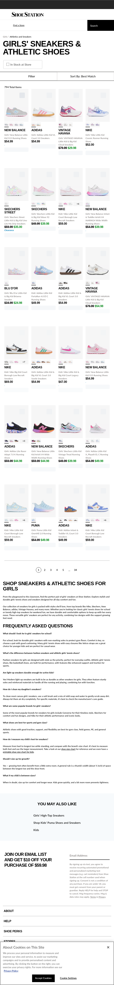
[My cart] (109, 14)
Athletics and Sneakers (20, 36)
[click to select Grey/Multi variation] (43, 203)
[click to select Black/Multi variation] (6, 441)
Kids (36, 830)
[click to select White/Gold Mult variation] (65, 124)
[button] (13, 25)
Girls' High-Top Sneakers (48, 815)
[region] (57, 963)
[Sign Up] (105, 855)
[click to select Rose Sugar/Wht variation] (11, 124)
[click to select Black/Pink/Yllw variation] (16, 441)
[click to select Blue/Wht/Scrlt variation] (97, 441)
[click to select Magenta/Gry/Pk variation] (11, 441)
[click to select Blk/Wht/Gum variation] (65, 282)
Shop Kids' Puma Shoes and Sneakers (56, 822)
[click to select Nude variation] (70, 124)
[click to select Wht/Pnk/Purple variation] (61, 124)
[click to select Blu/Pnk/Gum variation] (38, 362)
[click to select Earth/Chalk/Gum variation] (43, 362)
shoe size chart (68, 749)
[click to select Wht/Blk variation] (65, 362)
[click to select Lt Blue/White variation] (38, 203)
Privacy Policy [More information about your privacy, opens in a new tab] (11, 970)
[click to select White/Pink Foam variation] (61, 203)
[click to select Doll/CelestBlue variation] (97, 124)
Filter (28, 76)
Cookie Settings (68, 978)
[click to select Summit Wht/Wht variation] (70, 203)
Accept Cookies (43, 978)
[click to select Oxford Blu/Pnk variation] (21, 124)
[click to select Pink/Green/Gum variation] (33, 362)
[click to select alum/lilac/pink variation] (38, 441)
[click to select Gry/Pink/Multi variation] (6, 124)
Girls (5, 36)
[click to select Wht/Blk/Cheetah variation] (6, 362)
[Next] (108, 569)
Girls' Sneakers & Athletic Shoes (42, 48)
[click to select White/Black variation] (61, 282)
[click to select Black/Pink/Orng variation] (33, 441)
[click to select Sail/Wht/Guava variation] (70, 362)
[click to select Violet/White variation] (92, 124)
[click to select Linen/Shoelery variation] (48, 362)
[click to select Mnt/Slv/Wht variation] (92, 441)
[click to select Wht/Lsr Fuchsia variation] (65, 203)
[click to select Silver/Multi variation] (61, 441)
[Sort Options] (85, 76)
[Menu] (5, 14)
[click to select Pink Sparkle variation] (33, 203)
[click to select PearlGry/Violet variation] (16, 124)
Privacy (102, 897)
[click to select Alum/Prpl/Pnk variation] (88, 203)
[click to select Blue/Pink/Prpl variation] (33, 520)
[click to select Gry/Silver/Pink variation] (88, 441)
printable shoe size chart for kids (18, 752)
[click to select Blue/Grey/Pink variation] (33, 282)
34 (75, 569)
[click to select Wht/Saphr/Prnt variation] (88, 520)
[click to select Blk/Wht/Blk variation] (65, 520)
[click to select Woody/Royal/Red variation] (61, 520)
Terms (93, 897)
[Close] (108, 947)
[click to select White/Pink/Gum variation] (33, 124)
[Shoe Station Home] (28, 14)
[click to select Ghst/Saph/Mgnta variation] (88, 124)
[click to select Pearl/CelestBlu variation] (6, 520)
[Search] (100, 25)
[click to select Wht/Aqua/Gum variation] (38, 124)
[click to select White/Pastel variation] (6, 203)
